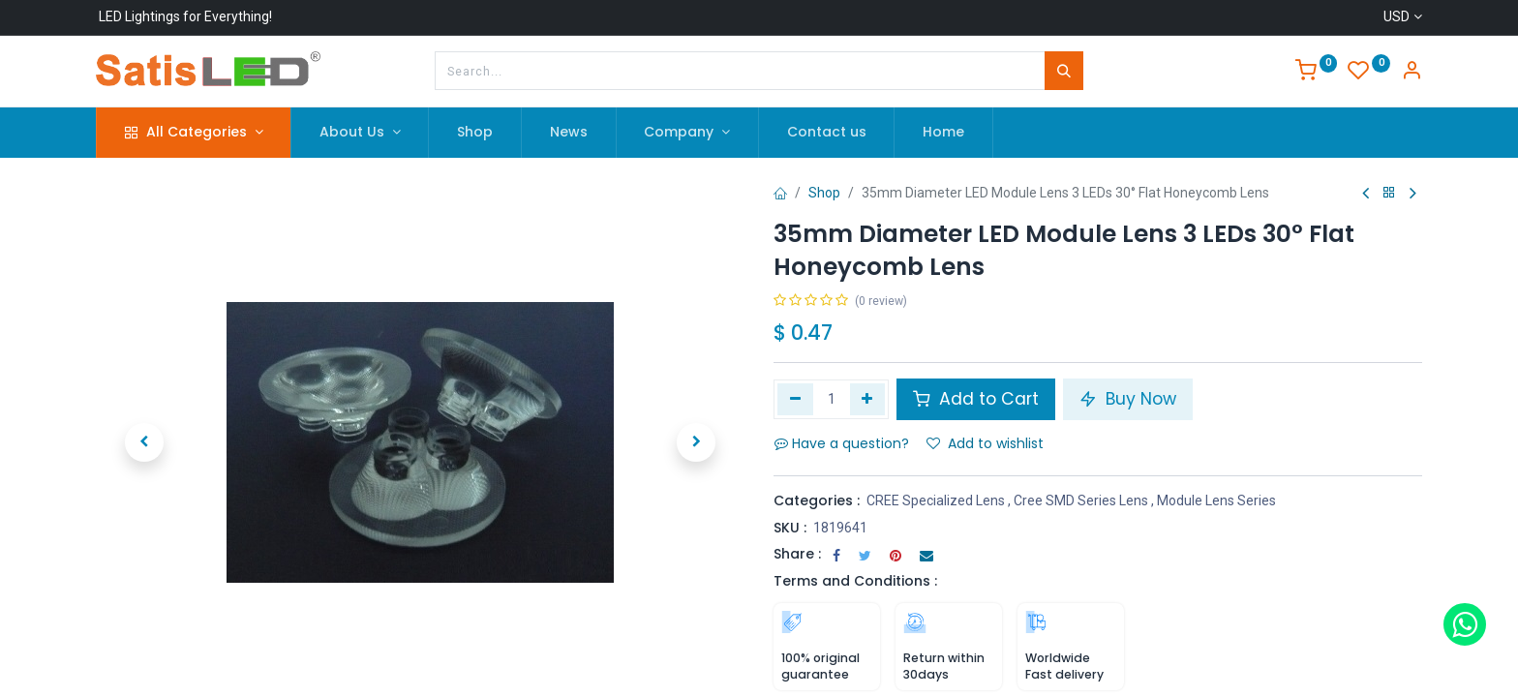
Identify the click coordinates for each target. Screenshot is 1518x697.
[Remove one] (795, 398)
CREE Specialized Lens (935, 500)
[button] (144, 442)
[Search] (1064, 70)
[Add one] (868, 398)
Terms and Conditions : (855, 581)
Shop (824, 192)
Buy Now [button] (1127, 398)
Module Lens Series (1216, 500)
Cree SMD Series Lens (1081, 500)
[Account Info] (1411, 72)
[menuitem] (475, 132)
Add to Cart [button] (976, 398)
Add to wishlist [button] (985, 443)
